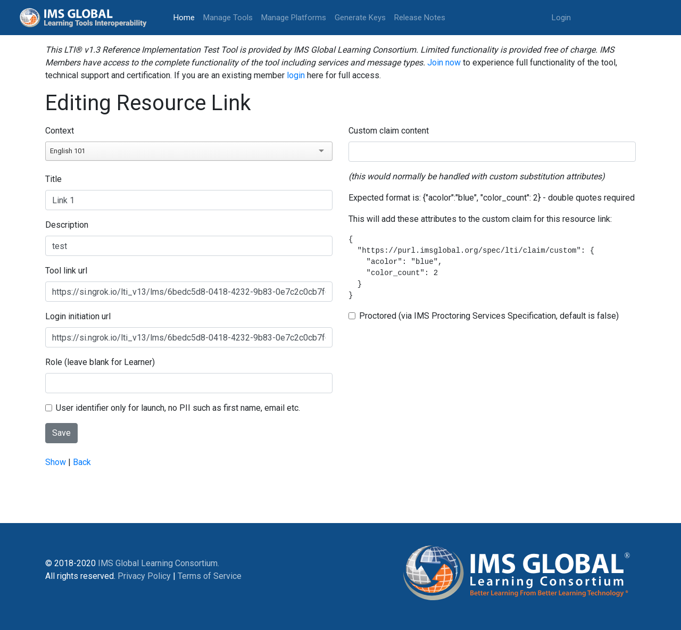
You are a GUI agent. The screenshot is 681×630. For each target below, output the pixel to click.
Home (186, 16)
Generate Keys (360, 17)
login (296, 75)
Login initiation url (78, 316)
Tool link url (66, 271)
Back (82, 462)
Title (53, 179)
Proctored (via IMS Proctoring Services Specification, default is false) (489, 316)
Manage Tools (228, 17)
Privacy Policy (144, 576)
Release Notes (419, 17)
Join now (444, 62)
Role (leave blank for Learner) (100, 362)
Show (55, 462)
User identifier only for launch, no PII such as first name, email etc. (178, 408)
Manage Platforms (293, 17)
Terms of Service (210, 576)
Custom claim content (388, 131)
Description (66, 225)
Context (59, 131)
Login (561, 17)
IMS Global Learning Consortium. (158, 563)
